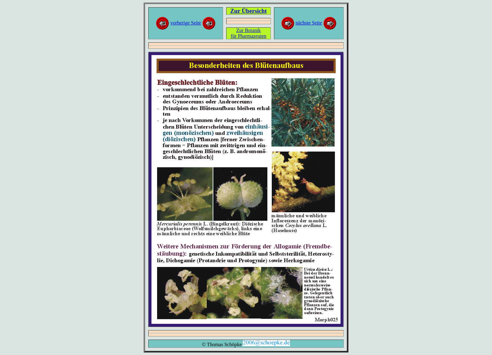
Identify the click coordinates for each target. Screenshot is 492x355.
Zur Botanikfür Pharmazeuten (248, 33)
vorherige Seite (185, 22)
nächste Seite (309, 22)
